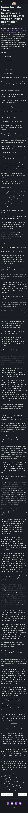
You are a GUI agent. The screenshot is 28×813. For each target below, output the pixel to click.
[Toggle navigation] (25, 2)
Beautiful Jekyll (17, 810)
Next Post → (22, 794)
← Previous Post (7, 794)
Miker (3, 2)
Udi (15, 42)
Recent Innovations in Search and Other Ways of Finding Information (13, 30)
